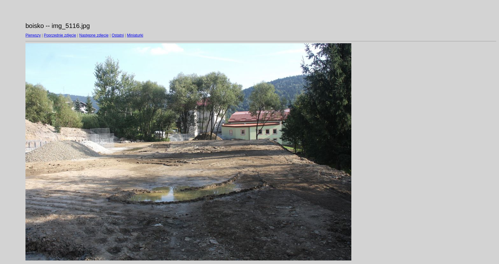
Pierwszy (33, 35)
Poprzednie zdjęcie (60, 35)
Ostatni (118, 35)
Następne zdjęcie (94, 35)
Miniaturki (135, 35)
